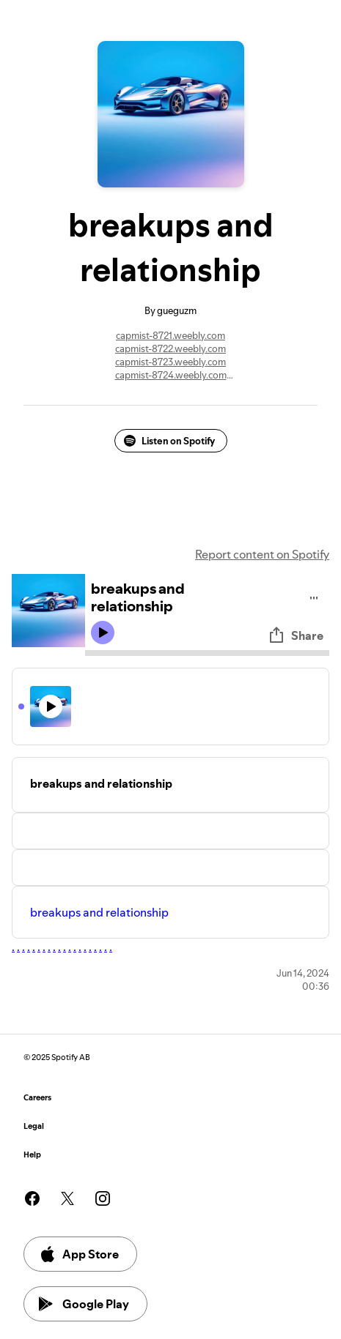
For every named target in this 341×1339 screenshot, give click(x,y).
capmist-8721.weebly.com (170, 335)
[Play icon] (102, 632)
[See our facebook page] (32, 1198)
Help (32, 1154)
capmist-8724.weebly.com (171, 374)
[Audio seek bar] (207, 653)
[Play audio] (314, 596)
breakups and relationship (99, 912)
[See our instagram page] (102, 1198)
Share (295, 635)
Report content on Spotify (262, 554)
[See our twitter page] (67, 1198)
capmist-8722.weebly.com (170, 348)
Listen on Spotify (169, 440)
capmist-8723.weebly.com (170, 361)
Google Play (84, 1304)
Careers (37, 1097)
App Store (79, 1254)
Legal (33, 1126)
